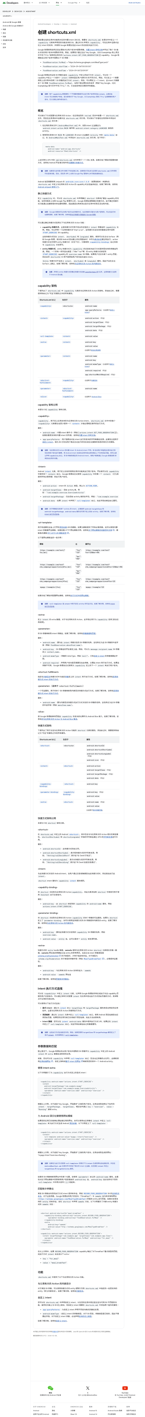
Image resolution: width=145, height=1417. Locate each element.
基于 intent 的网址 (73, 1061)
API (92, 272)
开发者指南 (112, 1414)
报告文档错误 (131, 1414)
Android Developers (44, 24)
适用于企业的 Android (41, 1414)
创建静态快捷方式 (76, 163)
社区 (88, 3)
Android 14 (93, 1414)
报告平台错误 (131, 1411)
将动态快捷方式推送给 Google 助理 (82, 215)
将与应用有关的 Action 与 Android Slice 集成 (59, 719)
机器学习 (55, 1414)
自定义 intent (47, 442)
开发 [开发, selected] (57, 3)
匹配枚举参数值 (62, 979)
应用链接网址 (45, 1061)
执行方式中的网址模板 (79, 596)
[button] (15, 29)
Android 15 (93, 1411)
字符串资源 (107, 837)
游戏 (53, 1411)
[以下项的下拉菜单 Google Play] (80, 2)
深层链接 (63, 527)
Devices (18, 11)
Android (36, 1411)
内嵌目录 (94, 380)
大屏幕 (72, 1411)
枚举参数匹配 (97, 810)
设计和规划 (43, 3)
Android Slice (96, 397)
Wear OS (73, 1414)
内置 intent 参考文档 (87, 435)
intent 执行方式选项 (52, 514)
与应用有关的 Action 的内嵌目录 (88, 264)
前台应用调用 (96, 350)
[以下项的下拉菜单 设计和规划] (50, 2)
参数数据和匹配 (89, 633)
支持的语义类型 (85, 1316)
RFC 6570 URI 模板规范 (56, 533)
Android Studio (135, 3)
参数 (67, 677)
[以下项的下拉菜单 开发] (62, 2)
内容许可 (55, 1332)
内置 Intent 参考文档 (94, 50)
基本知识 (27, 3)
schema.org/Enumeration (48, 956)
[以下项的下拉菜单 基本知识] (33, 2)
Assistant (31, 11)
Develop (7, 11)
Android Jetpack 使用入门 (48, 187)
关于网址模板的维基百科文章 (100, 530)
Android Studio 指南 (115, 1411)
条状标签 (98, 239)
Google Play (72, 3)
